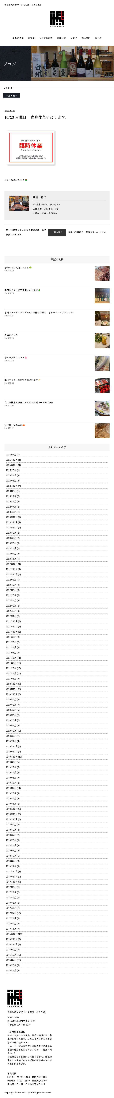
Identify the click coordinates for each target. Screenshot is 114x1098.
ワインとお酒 (46, 38)
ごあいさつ (18, 38)
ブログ (73, 38)
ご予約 (98, 38)
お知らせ (61, 38)
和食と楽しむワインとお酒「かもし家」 (23, 5)
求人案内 (85, 38)
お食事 (31, 38)
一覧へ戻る (11, 95)
